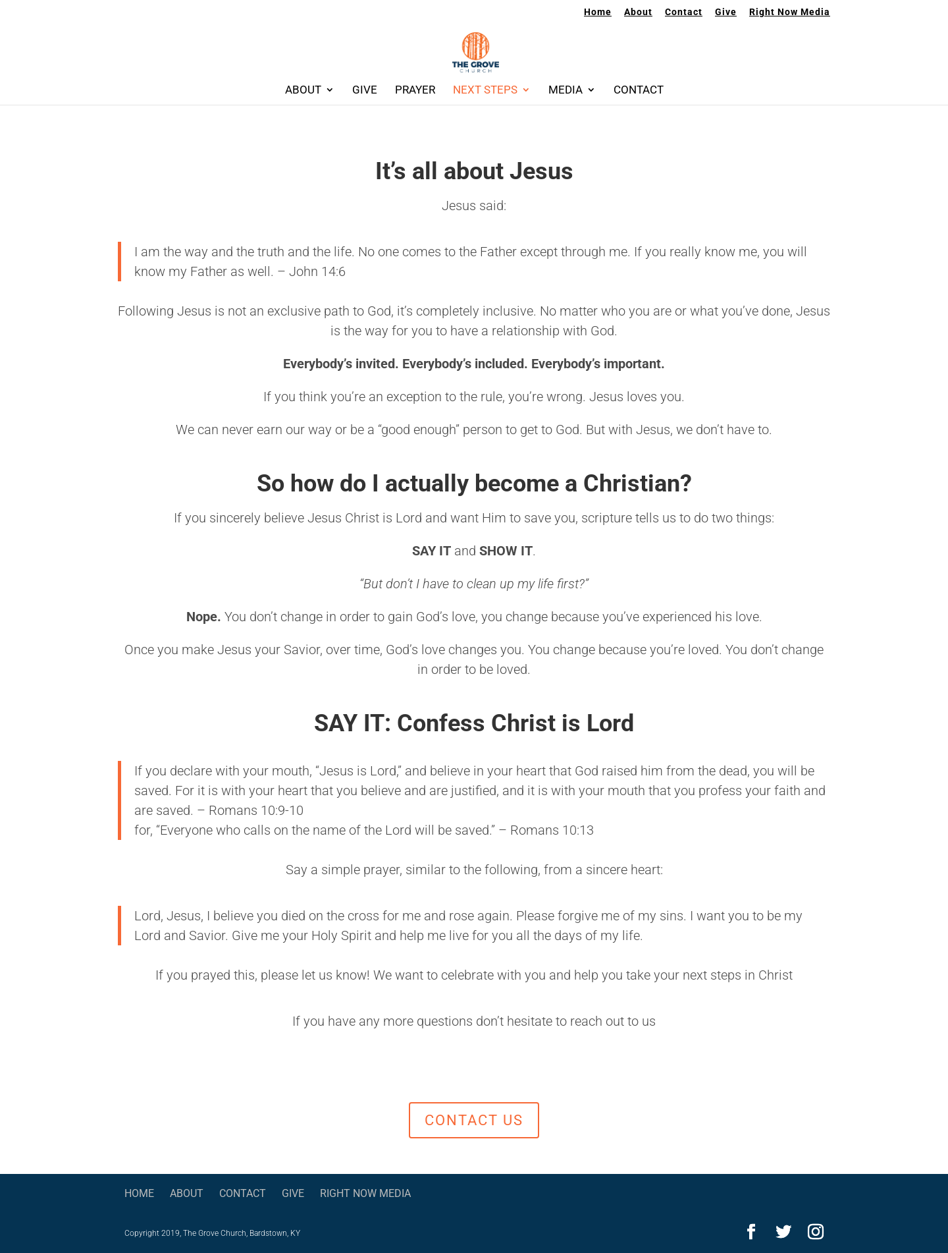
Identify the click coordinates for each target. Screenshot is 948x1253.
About (638, 12)
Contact (683, 12)
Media (565, 90)
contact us (474, 1120)
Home (598, 12)
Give (726, 12)
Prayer (415, 90)
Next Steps (485, 90)
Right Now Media (789, 12)
